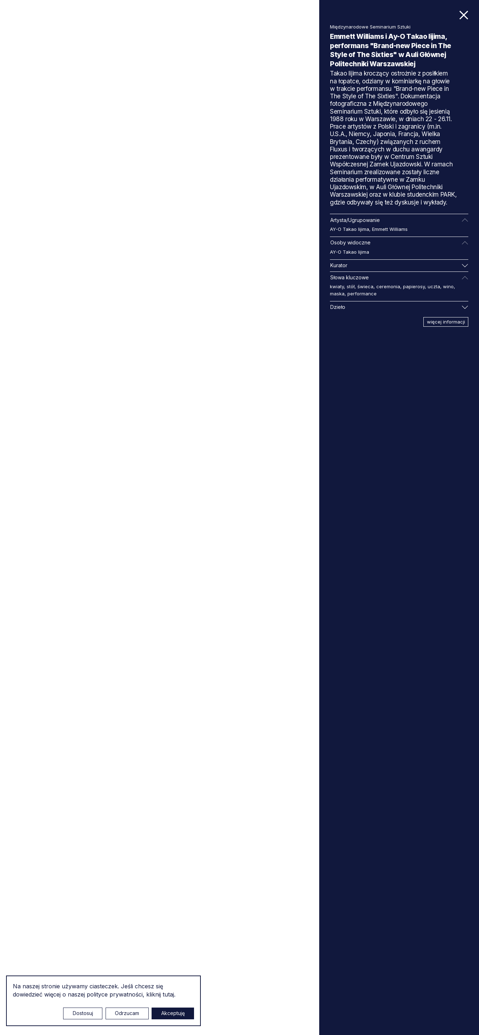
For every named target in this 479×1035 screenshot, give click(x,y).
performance (362, 293)
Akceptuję (173, 1013)
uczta (434, 286)
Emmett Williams (390, 229)
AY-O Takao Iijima (349, 229)
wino (448, 286)
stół (351, 286)
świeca (365, 286)
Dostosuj (83, 1013)
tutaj (168, 994)
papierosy (414, 286)
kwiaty (337, 286)
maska (337, 293)
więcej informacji (446, 322)
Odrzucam (127, 1013)
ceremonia (388, 286)
